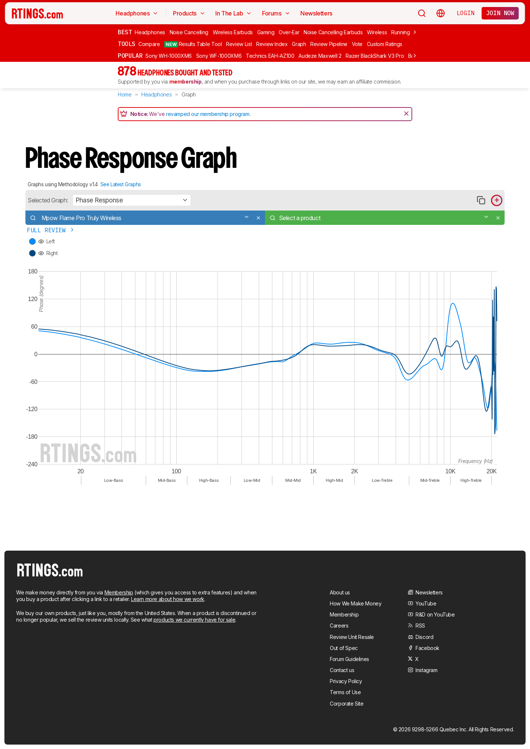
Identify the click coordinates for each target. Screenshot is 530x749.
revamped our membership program (208, 114)
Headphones (150, 32)
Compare (149, 44)
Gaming (266, 32)
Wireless (377, 32)
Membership (119, 592)
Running (400, 32)
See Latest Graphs (120, 184)
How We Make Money (355, 603)
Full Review (51, 230)
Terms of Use (345, 692)
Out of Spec (344, 648)
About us (340, 592)
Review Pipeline (328, 44)
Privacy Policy (346, 681)
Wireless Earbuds (233, 32)
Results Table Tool (193, 44)
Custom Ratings (384, 44)
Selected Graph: (48, 200)
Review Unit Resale (352, 637)
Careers (339, 625)
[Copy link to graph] (481, 200)
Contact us (342, 670)
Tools (126, 43)
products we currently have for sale (194, 619)
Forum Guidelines (349, 659)
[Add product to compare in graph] (496, 200)
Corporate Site (346, 703)
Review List (239, 44)
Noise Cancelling (189, 32)
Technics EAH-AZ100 (270, 56)
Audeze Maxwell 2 (319, 56)
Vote (357, 44)
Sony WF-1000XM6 (219, 56)
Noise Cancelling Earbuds (333, 32)
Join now (500, 13)
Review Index (272, 44)
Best (125, 32)
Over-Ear (289, 32)
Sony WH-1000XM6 (168, 56)
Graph (299, 44)
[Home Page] (37, 13)
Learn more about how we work (167, 599)
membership (185, 81)
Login (465, 13)
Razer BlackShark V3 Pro (375, 56)
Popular (130, 55)
